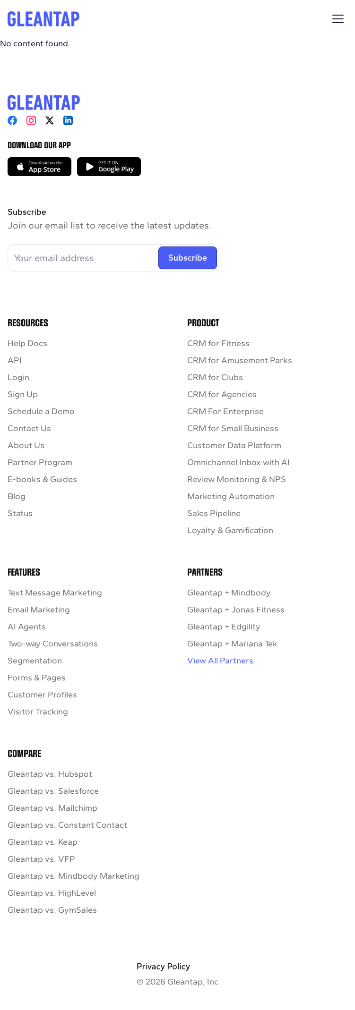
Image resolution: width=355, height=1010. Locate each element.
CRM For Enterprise (225, 411)
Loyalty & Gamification (230, 530)
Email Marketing (39, 609)
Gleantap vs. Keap (43, 842)
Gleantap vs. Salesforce (53, 791)
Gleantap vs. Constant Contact (67, 825)
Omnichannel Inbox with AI (238, 462)
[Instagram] (31, 120)
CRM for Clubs (215, 377)
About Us (26, 445)
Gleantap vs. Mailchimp (52, 808)
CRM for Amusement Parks (239, 360)
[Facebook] (12, 120)
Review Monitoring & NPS (236, 479)
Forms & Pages (37, 677)
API (15, 360)
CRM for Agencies (222, 394)
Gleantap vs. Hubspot (50, 774)
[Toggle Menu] (338, 18)
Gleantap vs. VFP (41, 859)
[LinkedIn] (68, 120)
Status (20, 513)
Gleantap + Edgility (223, 626)
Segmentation (35, 660)
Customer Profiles (42, 694)
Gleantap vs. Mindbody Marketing (73, 876)
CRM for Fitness (218, 343)
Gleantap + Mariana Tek (232, 643)
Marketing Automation (231, 496)
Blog (17, 496)
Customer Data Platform (234, 445)
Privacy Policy (163, 966)
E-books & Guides (42, 479)
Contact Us (29, 428)
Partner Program (40, 462)
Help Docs (27, 343)
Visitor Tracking (38, 711)
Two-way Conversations (53, 643)
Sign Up (23, 394)
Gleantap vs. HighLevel (52, 893)
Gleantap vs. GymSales (52, 910)
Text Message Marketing (55, 592)
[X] (49, 120)
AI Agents (27, 626)
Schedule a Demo (41, 411)
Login (18, 377)
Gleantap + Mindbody (229, 592)
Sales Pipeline (214, 513)
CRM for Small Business (232, 428)
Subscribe (187, 258)
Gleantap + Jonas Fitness (236, 609)
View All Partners (220, 660)
